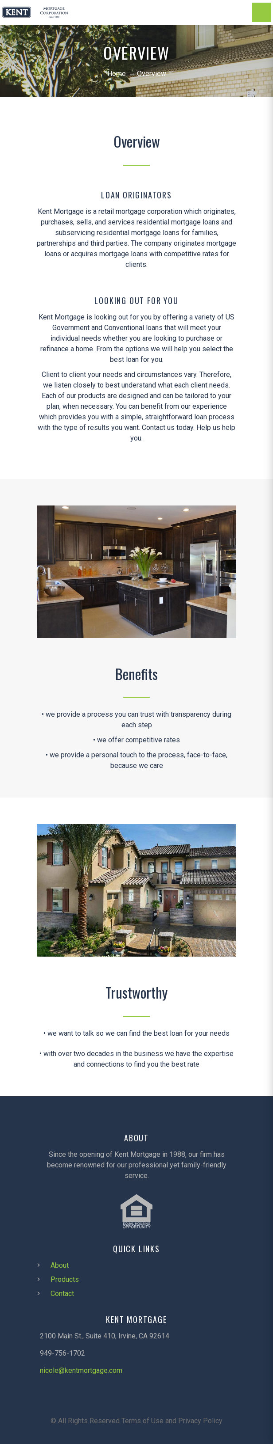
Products (65, 1279)
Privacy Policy (200, 1421)
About (60, 1265)
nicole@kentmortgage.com (81, 1370)
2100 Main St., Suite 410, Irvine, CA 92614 (104, 1336)
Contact (62, 1293)
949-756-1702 (62, 1353)
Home (116, 73)
